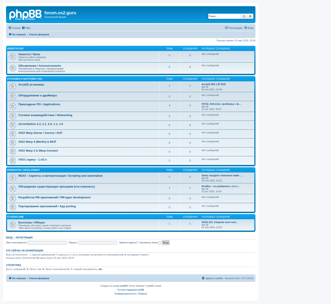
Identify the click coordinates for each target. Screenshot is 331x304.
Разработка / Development (23, 170)
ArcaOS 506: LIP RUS (214, 84)
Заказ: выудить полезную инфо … (222, 175)
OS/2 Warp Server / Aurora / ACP (40, 132)
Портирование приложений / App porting (47, 206)
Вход (9, 237)
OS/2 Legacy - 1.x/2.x (32, 159)
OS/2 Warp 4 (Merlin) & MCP (37, 141)
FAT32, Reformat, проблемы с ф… (221, 104)
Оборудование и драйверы (37, 95)
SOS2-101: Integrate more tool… (220, 222)
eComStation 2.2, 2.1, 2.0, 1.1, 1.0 (40, 124)
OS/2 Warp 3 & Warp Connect (38, 150)
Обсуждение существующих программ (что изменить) (56, 186)
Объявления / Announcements (39, 65)
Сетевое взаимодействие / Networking (45, 115)
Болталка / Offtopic (31, 222)
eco (203, 87)
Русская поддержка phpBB (130, 290)
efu (100, 269)
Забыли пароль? (128, 242)
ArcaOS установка (31, 84)
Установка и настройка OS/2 (24, 79)
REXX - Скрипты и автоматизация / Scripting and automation (60, 175)
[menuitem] (26, 28)
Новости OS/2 (15, 48)
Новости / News (29, 54)
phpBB (123, 286)
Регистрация (24, 237)
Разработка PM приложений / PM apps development (54, 197)
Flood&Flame (15, 217)
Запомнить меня (150, 242)
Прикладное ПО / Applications (39, 104)
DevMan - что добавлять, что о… (221, 186)
